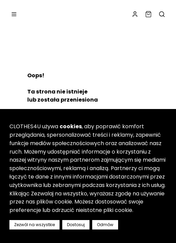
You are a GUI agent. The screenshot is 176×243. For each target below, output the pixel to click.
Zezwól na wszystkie (34, 224)
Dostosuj (76, 224)
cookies (71, 126)
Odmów (105, 224)
